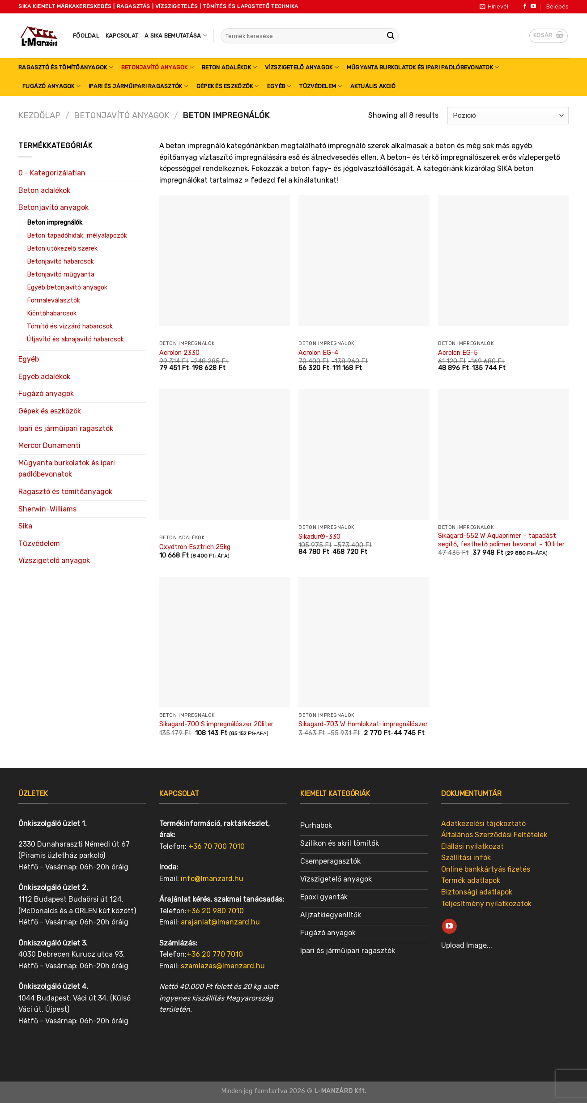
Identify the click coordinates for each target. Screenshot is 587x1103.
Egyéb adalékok (44, 376)
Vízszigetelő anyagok (302, 67)
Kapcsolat (122, 35)
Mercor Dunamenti (49, 445)
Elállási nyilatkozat (472, 846)
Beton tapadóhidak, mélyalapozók (77, 235)
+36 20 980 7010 (215, 911)
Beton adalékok (229, 67)
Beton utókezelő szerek (62, 248)
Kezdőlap (39, 115)
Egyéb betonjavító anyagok (67, 287)
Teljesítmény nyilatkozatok (486, 903)
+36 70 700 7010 (216, 846)
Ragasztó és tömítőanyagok (65, 67)
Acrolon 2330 (179, 353)
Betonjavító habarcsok (60, 261)
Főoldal (86, 35)
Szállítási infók (466, 857)
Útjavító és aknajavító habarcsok (75, 339)
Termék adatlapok (470, 880)
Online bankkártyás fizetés (485, 869)
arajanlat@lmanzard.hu (220, 922)
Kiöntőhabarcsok (52, 313)
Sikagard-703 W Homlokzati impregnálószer (363, 724)
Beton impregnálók (54, 222)
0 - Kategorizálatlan (51, 173)
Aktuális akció (373, 86)
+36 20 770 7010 (215, 954)
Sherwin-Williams (47, 509)
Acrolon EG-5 (458, 353)
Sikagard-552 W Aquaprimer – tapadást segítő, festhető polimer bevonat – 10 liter (501, 540)
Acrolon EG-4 (318, 353)
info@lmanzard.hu (212, 878)
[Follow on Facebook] (524, 7)
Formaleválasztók (53, 300)
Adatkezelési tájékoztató (483, 823)
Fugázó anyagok (51, 86)
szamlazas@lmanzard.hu (223, 966)
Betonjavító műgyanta (60, 274)
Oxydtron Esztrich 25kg (194, 547)
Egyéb (279, 86)
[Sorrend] (508, 115)
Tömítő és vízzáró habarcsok (70, 326)
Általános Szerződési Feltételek (494, 834)
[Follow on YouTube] (533, 7)
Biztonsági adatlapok (476, 892)
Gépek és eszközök (227, 86)
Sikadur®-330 (319, 537)
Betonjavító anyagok (157, 67)
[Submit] (390, 35)
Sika (25, 526)
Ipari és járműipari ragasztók (138, 86)
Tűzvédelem (320, 86)
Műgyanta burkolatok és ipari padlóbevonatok (423, 67)
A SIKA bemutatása (176, 35)
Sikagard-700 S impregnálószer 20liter (216, 724)
